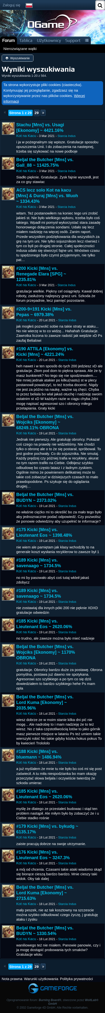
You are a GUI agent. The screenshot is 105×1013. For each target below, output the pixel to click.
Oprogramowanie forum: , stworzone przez (52, 1001)
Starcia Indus (66, 136)
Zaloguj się (11, 5)
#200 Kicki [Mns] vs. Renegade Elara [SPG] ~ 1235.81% (41, 274)
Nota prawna (12, 979)
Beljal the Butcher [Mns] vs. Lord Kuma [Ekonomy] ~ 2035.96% (44, 702)
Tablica (25, 40)
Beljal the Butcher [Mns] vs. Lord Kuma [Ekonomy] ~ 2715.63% (44, 893)
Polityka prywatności (76, 979)
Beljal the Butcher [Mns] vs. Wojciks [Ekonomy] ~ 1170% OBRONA (45, 652)
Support (73, 40)
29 (37, 113)
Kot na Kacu (26, 136)
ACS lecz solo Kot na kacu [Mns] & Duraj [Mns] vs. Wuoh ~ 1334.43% (47, 196)
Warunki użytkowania (41, 979)
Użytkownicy (49, 40)
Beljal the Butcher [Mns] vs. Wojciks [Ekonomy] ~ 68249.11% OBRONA (44, 422)
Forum (8, 40)
